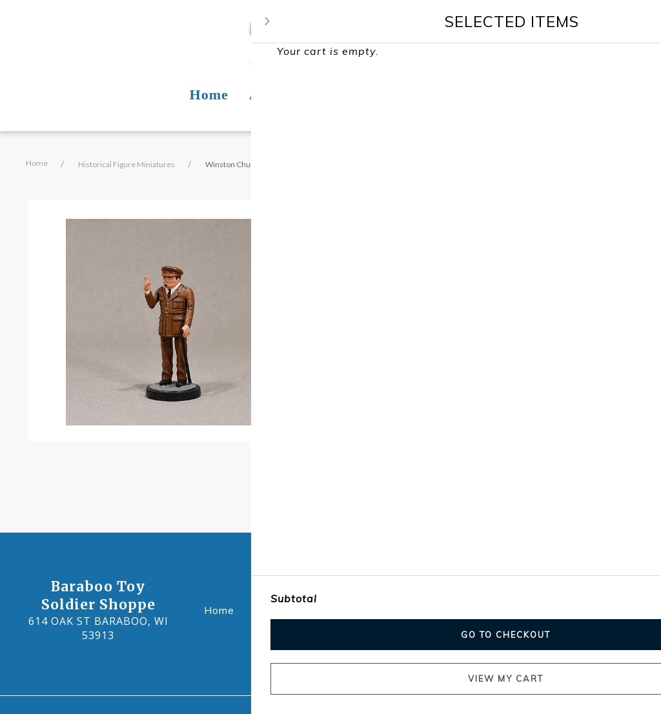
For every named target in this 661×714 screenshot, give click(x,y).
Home (37, 163)
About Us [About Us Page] (280, 95)
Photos (357, 609)
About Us (288, 609)
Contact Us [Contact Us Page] (435, 95)
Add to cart (389, 359)
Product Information (405, 411)
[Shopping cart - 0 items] (619, 36)
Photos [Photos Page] (354, 95)
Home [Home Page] (209, 95)
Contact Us (431, 609)
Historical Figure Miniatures (126, 164)
